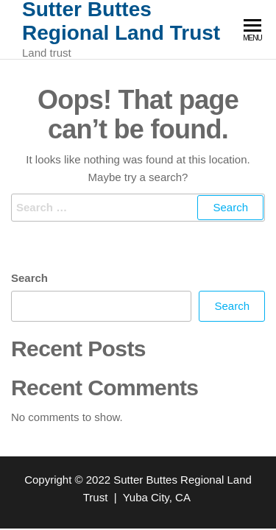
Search (29, 278)
